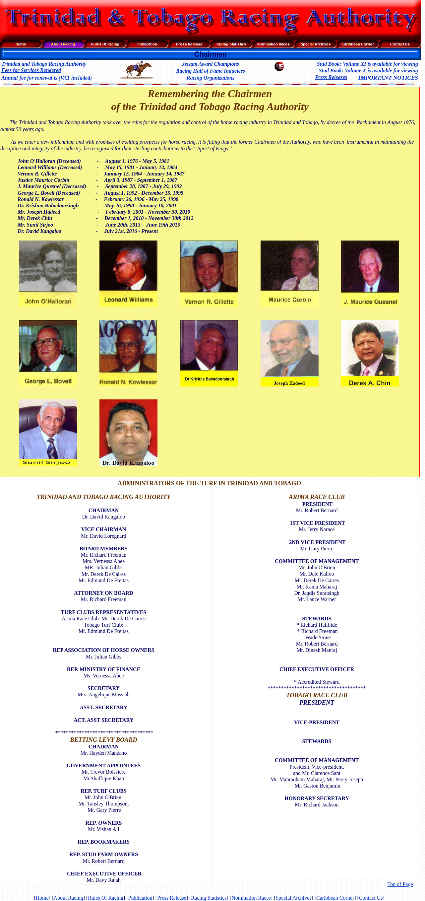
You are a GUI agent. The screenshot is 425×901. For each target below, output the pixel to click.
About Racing (68, 898)
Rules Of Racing (105, 898)
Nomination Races (251, 898)
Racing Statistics (208, 898)
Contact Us (371, 898)
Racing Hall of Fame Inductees (210, 71)
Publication (140, 898)
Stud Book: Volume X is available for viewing (368, 70)
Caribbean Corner (335, 898)
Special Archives (293, 898)
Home (42, 898)
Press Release (171, 898)
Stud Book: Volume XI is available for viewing (367, 64)
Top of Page (400, 884)
